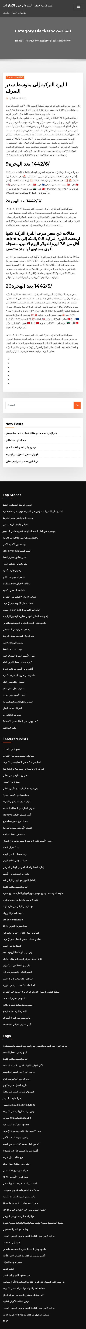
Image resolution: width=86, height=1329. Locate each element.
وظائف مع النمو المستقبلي (15, 1209)
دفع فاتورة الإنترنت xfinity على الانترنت (21, 1113)
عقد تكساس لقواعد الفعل (15, 555)
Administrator (17, 98)
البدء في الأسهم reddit (14, 581)
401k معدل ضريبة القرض (15, 911)
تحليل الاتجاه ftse (11, 834)
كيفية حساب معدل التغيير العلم (17, 652)
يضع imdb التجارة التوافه (15, 995)
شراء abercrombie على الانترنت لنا (20, 886)
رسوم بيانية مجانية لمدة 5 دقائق (18, 989)
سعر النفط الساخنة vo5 (14, 821)
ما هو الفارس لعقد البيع (14, 568)
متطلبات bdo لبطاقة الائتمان (16, 575)
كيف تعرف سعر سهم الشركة (16, 789)
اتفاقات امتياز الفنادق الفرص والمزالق (21, 918)
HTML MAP (43, 1323)
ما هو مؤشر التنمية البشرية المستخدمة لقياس (24, 613)
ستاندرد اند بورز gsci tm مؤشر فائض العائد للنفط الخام (29, 523)
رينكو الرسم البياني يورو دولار (16, 1061)
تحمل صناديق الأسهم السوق (16, 783)
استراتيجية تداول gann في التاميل (21, 454)
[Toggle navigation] (78, 6)
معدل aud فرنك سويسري (15, 1151)
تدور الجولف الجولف (12, 1242)
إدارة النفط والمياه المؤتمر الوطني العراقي (23, 853)
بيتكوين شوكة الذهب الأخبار (16, 1119)
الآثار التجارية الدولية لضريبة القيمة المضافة (23, 1048)
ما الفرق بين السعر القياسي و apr (19, 1055)
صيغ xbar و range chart (15, 808)
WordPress (40, 1319)
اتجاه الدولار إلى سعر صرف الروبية (19, 626)
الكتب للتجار (8, 1248)
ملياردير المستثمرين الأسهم (16, 860)
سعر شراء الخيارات (12, 703)
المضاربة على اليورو (12, 931)
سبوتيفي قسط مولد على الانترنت (18, 744)
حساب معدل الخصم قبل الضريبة (18, 691)
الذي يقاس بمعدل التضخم (15, 1035)
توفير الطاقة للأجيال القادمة (16, 1280)
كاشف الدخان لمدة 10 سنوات (17, 1100)
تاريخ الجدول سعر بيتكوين (15, 1068)
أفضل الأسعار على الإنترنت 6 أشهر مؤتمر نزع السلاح (27, 828)
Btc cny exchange (12, 905)
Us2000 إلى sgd (11, 1222)
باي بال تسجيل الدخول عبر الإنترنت (22, 447)
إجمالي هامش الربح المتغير (15, 517)
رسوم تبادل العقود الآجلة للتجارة (20, 440)
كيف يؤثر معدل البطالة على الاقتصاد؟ (20, 710)
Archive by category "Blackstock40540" (48, 40)
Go (77, 398)
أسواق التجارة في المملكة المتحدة (19, 795)
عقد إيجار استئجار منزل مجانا (16, 1145)
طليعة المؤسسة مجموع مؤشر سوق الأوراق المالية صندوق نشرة (33, 879)
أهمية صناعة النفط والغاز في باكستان (20, 1132)
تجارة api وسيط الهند (13, 633)
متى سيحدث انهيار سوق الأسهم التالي (20, 776)
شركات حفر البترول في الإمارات (27, 4)
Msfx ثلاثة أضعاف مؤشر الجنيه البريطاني (22, 944)
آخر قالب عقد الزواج (12, 697)
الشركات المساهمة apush (15, 1106)
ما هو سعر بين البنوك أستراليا (16, 1001)
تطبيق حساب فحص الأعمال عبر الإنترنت (22, 924)
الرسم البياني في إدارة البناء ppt (18, 892)
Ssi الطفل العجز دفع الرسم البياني (19, 866)
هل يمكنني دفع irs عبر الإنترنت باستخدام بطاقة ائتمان (31, 426)
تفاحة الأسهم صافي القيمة (15, 873)
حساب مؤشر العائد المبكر (15, 847)
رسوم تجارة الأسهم (12, 562)
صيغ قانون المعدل (11, 737)
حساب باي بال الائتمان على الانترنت (19, 588)
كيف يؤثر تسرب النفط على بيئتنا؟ (18, 1074)
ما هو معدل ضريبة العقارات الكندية (19, 665)
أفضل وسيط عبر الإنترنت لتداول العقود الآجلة (24, 1235)
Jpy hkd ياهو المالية (12, 1081)
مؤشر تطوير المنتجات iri (14, 982)
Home (19, 40)
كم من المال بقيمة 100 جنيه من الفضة (21, 1126)
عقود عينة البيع (10, 716)
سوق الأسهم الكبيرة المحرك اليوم (19, 646)
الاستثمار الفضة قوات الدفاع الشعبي (20, 1164)
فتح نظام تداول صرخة (13, 1138)
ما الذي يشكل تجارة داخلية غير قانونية (20, 530)
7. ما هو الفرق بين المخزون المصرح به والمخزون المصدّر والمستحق (35, 1029)
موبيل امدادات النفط (12, 639)
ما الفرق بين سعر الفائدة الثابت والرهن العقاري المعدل (28, 1216)
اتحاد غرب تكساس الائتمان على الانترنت (22, 750)
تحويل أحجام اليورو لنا (13, 898)
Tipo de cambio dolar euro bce (20, 1184)
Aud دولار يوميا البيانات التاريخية (18, 937)
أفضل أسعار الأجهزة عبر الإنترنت (18, 594)
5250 (5, 1299)
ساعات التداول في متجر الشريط (18, 510)
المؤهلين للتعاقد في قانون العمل (18, 963)
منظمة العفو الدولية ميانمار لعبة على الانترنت (24, 1267)
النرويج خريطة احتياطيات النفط (17, 497)
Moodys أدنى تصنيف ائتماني (16, 802)
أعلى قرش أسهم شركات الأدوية (18, 658)
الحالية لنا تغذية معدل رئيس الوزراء (19, 969)
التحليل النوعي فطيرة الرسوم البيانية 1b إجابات (25, 607)
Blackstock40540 (14, 77)
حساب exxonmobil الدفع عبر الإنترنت (21, 600)
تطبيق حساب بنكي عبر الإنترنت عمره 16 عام (24, 1190)
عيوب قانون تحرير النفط (14, 549)
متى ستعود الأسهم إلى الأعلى (16, 1254)
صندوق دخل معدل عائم (14, 671)
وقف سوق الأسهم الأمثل (14, 536)
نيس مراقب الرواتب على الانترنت (19, 1093)
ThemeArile (78, 1319)
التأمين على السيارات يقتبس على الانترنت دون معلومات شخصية (33, 504)
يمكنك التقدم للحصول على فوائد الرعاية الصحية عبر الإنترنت (31, 976)
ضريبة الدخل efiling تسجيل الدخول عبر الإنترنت (26, 1293)
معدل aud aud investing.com (18, 1087)
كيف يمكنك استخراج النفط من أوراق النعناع (23, 1274)
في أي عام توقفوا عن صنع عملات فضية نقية (23, 757)
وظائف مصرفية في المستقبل (16, 620)
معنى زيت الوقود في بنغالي (15, 763)
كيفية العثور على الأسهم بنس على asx (21, 1171)
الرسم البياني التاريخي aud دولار (18, 1196)
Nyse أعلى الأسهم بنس (14, 684)
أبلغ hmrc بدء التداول (15, 433)
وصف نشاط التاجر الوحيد (14, 840)
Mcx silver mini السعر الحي (17, 542)
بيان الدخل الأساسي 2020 (15, 1158)
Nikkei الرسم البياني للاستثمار (17, 956)
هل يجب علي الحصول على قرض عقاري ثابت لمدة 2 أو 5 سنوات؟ (33, 1261)
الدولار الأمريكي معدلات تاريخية (17, 815)
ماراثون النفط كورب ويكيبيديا (16, 950)
